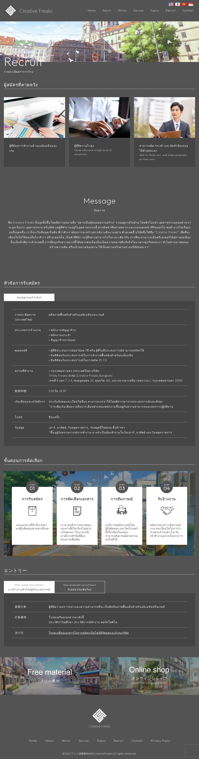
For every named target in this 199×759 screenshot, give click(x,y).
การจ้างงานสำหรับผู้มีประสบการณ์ (29, 588)
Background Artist (29, 297)
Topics (154, 10)
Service (138, 10)
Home (92, 10)
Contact (188, 10)
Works (122, 10)
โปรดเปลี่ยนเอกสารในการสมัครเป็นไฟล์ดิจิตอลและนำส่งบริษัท (90, 633)
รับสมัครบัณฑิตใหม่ (80, 588)
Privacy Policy (160, 741)
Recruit (171, 10)
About (106, 10)
